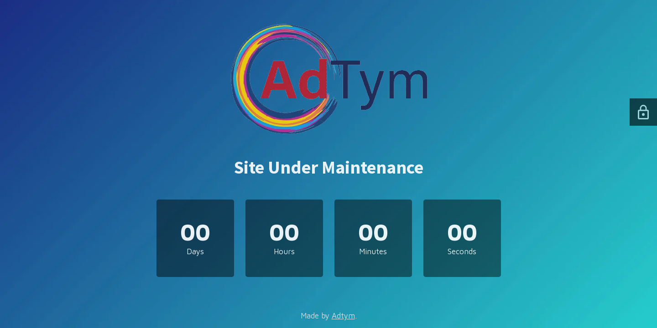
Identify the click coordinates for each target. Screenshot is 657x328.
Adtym (343, 315)
